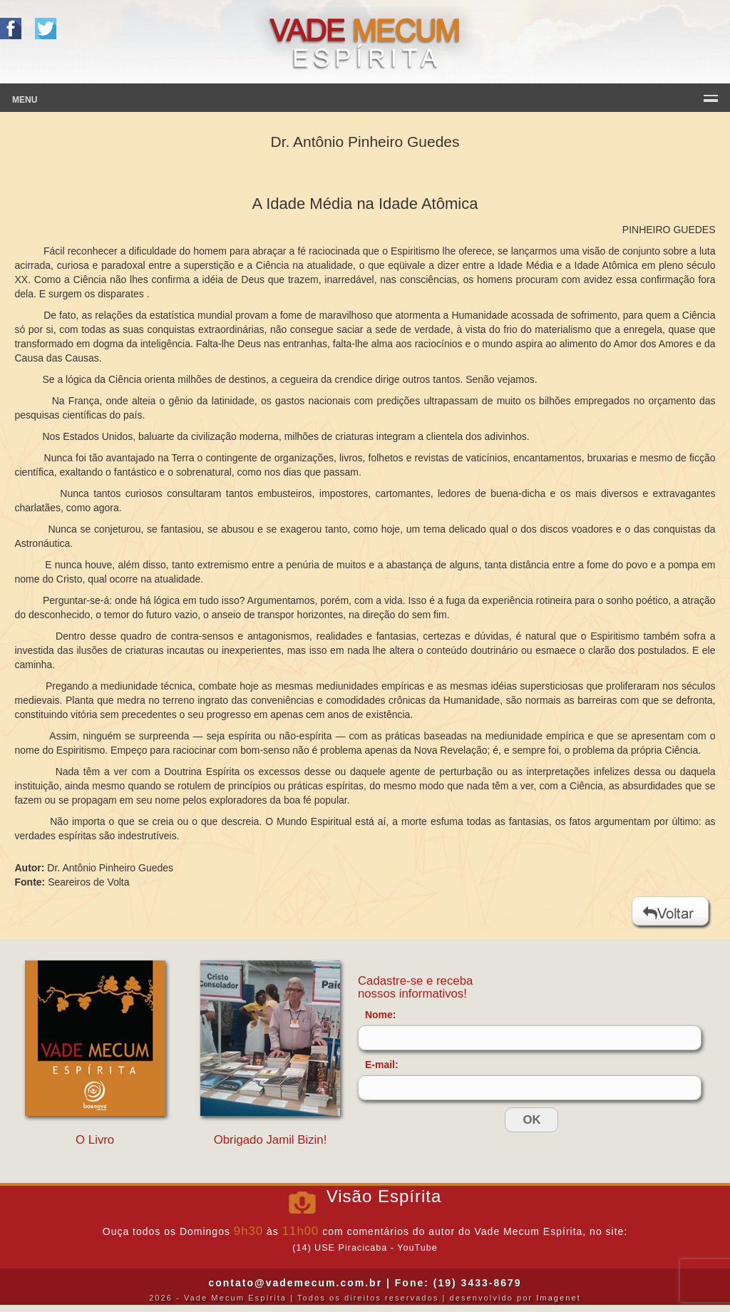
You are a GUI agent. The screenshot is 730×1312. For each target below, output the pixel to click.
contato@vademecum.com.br (295, 1282)
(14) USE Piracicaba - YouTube (365, 1248)
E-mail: (382, 1064)
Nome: (380, 1014)
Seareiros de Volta (88, 882)
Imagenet (558, 1297)
